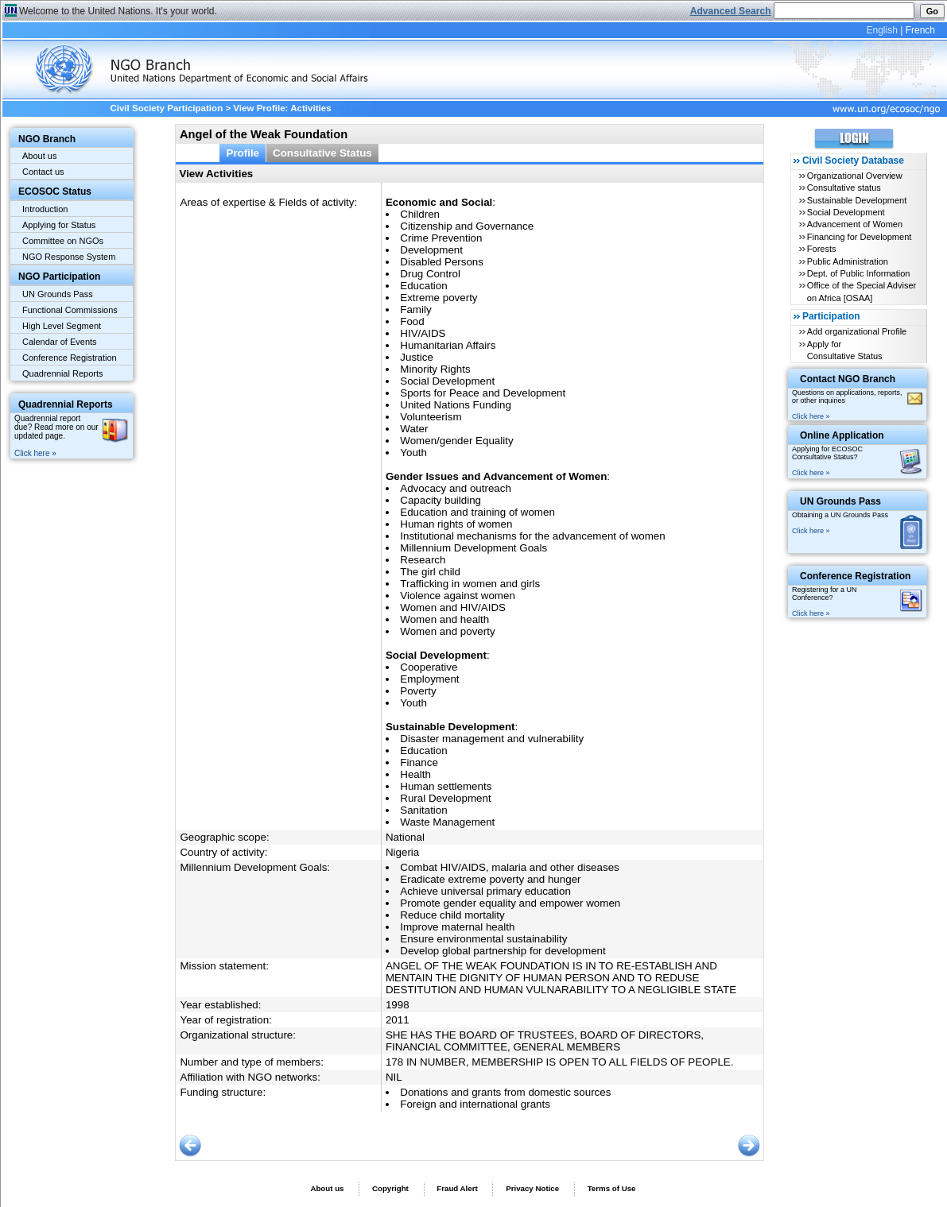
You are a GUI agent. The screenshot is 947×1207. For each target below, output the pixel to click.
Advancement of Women (854, 224)
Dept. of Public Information (858, 273)
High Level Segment (61, 326)
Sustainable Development (856, 200)
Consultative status (844, 187)
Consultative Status (322, 153)
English (881, 30)
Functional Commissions (70, 310)
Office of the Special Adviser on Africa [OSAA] (861, 291)
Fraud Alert (457, 1188)
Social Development (846, 212)
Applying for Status (58, 225)
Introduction (45, 209)
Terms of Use (612, 1188)
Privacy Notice (532, 1188)
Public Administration (847, 261)
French (920, 30)
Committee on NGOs (62, 241)
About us (39, 156)
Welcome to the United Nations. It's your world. (118, 11)
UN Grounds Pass (57, 294)
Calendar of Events (59, 341)
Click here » (35, 453)
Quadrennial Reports (62, 373)
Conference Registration (69, 357)
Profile (242, 153)
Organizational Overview (854, 175)
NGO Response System (68, 256)
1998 (397, 1005)
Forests (821, 248)
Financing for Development (859, 237)
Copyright (390, 1188)
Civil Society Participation (166, 108)
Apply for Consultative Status (845, 350)
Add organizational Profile (856, 331)
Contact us (43, 171)
